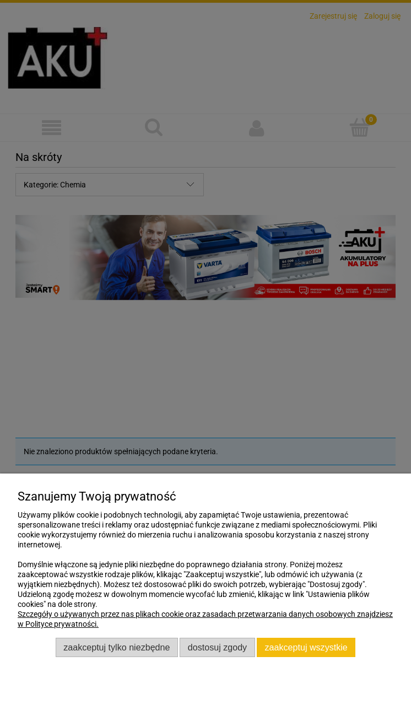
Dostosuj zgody (217, 647)
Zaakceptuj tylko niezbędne (116, 647)
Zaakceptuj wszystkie (306, 647)
